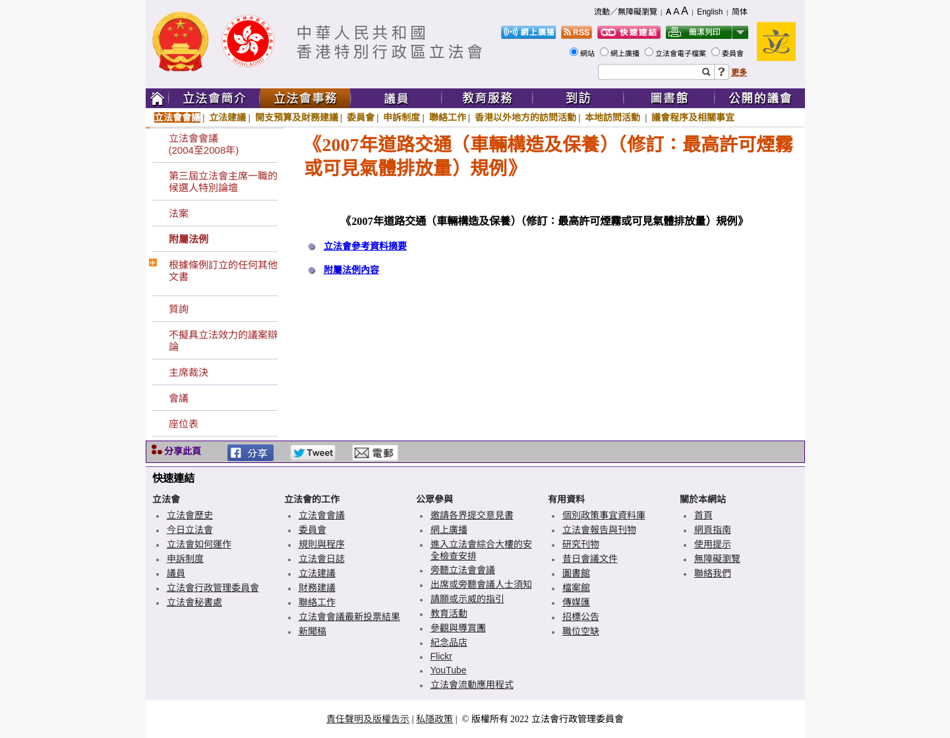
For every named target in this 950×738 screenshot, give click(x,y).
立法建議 (227, 117)
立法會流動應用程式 (472, 684)
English (710, 11)
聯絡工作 (447, 117)
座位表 (183, 423)
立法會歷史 (190, 515)
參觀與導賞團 (458, 628)
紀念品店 (448, 642)
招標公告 (580, 616)
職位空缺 (580, 631)
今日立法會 (190, 529)
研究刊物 (580, 544)
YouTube (448, 670)
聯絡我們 (712, 573)
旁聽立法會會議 (462, 570)
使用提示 (712, 544)
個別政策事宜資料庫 (603, 515)
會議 (179, 398)
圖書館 (576, 573)
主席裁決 (188, 372)
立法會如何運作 (199, 544)
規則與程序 (322, 544)
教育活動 (448, 613)
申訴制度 (401, 117)
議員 (176, 573)
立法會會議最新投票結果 (349, 616)
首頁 (703, 515)
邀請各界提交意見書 (472, 515)
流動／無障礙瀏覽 (625, 11)
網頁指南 (712, 529)
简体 (740, 11)
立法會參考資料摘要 (365, 246)
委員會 (734, 53)
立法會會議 (177, 117)
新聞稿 (312, 631)
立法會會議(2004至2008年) (204, 144)
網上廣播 (625, 53)
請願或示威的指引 (467, 599)
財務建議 (317, 587)
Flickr (441, 656)
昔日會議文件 (590, 558)
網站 (588, 53)
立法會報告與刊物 (599, 529)
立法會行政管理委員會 (213, 587)
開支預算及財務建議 (296, 117)
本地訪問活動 (614, 117)
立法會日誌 (322, 558)
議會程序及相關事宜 (692, 117)
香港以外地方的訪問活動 (525, 117)
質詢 (179, 309)
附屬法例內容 (351, 270)
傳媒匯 (576, 602)
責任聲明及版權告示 (367, 719)
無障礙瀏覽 (717, 558)
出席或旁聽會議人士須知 (481, 584)
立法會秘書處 (194, 602)
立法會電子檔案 (681, 53)
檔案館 (576, 587)
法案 (179, 213)
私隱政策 (434, 719)
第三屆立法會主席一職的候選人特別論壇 (223, 181)
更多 (739, 72)
